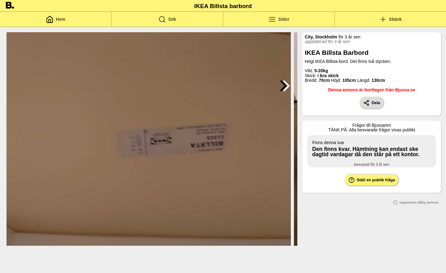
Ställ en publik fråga (371, 180)
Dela (371, 103)
